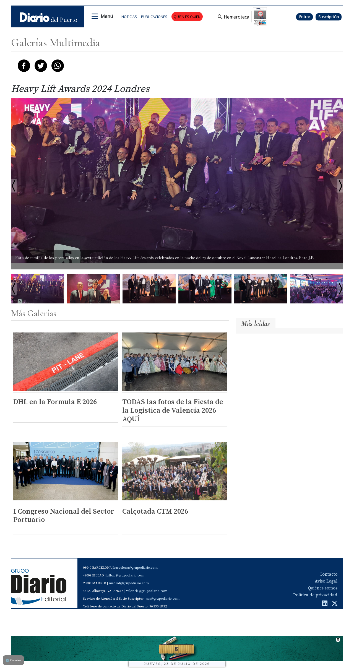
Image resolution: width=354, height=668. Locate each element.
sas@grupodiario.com (162, 599)
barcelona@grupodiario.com (135, 568)
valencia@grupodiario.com (146, 591)
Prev (14, 288)
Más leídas (255, 323)
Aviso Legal (326, 581)
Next (340, 288)
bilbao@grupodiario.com (125, 575)
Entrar (304, 16)
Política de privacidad (315, 595)
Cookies (13, 660)
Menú (107, 16)
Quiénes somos (322, 588)
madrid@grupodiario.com (129, 583)
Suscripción (328, 16)
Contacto (328, 574)
